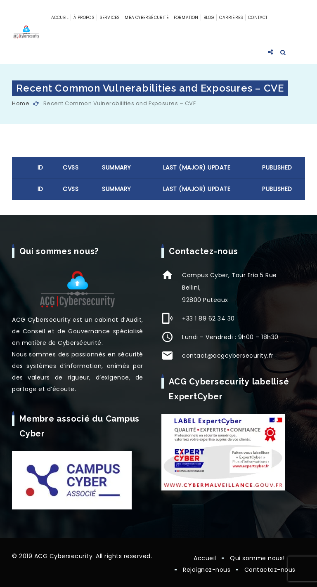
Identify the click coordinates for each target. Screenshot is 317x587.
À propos (84, 17)
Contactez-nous (270, 570)
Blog (209, 17)
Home (20, 103)
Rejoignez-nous (206, 570)
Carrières (231, 17)
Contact (257, 17)
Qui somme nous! (257, 558)
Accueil (60, 17)
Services (109, 17)
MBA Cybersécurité (146, 17)
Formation (186, 17)
